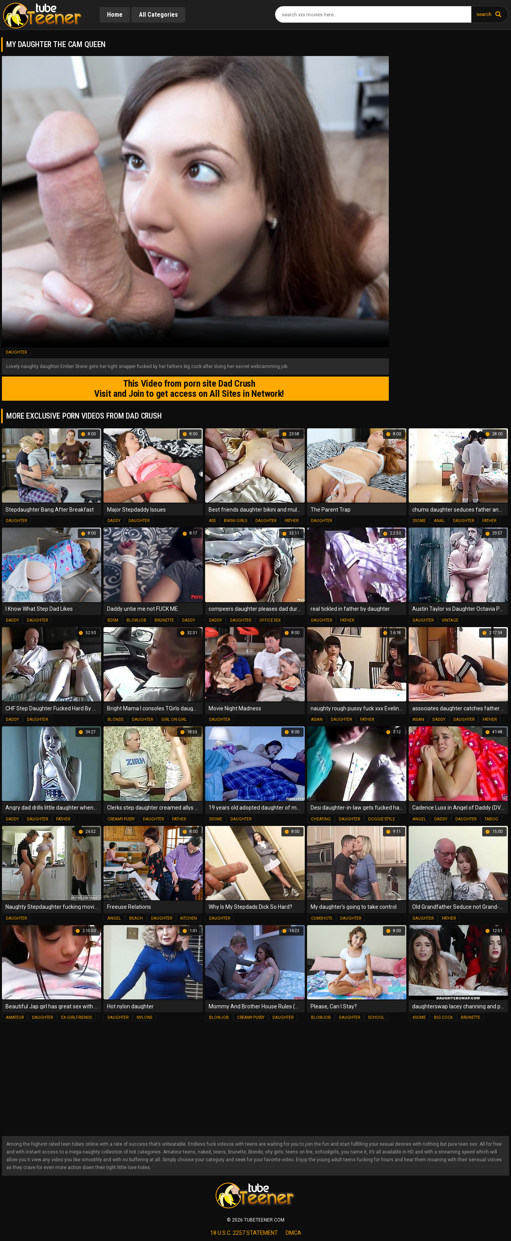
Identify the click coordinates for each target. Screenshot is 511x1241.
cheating (321, 819)
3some (419, 521)
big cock (443, 1017)
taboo (491, 819)
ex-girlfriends (76, 1017)
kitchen (188, 918)
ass (212, 521)
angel (419, 819)
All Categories (159, 14)
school (376, 1017)
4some (419, 1017)
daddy (113, 521)
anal (439, 521)
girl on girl (174, 719)
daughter (16, 352)
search (484, 14)
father (291, 521)
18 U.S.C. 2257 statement (244, 1233)
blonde (115, 719)
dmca (293, 1233)
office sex (270, 620)
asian (317, 719)
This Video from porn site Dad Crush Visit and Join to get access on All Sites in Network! (187, 388)
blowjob (136, 620)
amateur (15, 1017)
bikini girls (235, 521)
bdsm (112, 620)
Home (115, 14)
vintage (450, 620)
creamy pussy (121, 819)
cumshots (321, 918)
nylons (144, 1017)
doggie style (381, 819)
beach (136, 918)
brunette (164, 620)
